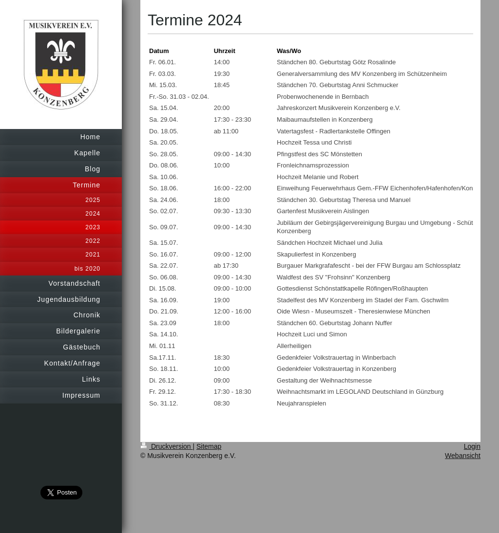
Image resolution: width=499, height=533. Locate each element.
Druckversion (166, 446)
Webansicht (462, 455)
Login (472, 446)
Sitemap (208, 446)
